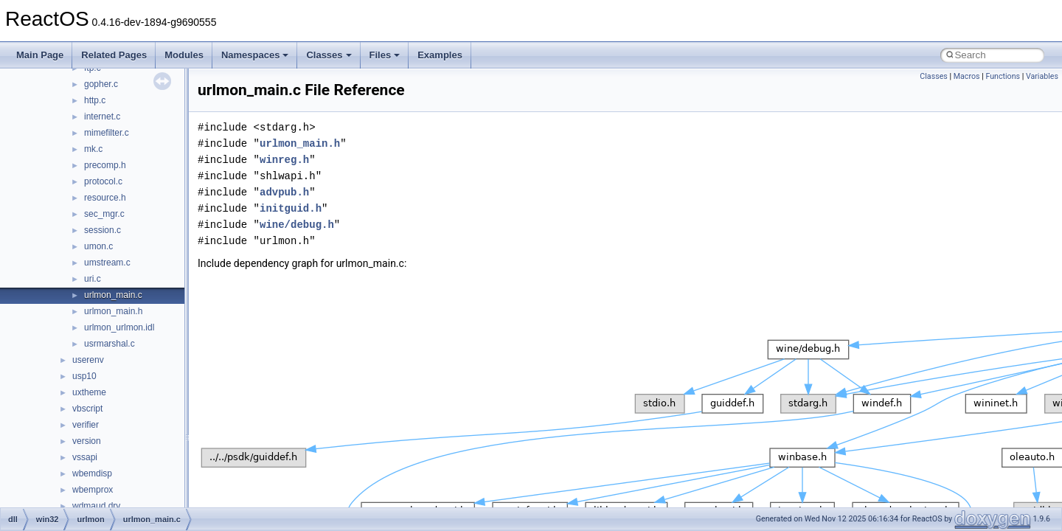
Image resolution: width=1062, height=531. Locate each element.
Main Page (39, 54)
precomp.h (105, 165)
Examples (439, 54)
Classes (328, 54)
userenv (88, 360)
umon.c (98, 246)
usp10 (84, 376)
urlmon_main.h (113, 311)
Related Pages (114, 54)
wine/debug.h (297, 225)
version (86, 441)
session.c (102, 230)
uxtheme (89, 392)
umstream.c (107, 262)
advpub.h (284, 192)
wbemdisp (92, 473)
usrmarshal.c (109, 344)
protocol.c (103, 181)
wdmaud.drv (96, 506)
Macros (967, 76)
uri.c (92, 279)
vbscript (87, 408)
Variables (1042, 76)
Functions (1002, 76)
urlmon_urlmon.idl (119, 327)
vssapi (84, 457)
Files (384, 54)
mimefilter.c (106, 133)
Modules (184, 54)
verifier (85, 425)
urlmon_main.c (113, 295)
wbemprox (92, 490)
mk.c (93, 149)
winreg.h (284, 160)
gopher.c (101, 84)
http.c (94, 100)
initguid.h (291, 208)
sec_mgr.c (104, 214)
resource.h (105, 197)
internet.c (102, 116)
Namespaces (255, 54)
